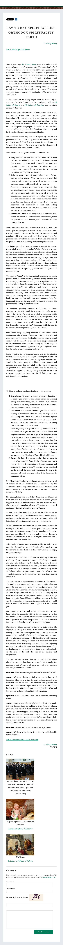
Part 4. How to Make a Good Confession (22, 739)
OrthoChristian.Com (49, 877)
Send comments (43, 932)
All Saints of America (34, 105)
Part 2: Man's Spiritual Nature (18, 49)
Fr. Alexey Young (50, 43)
